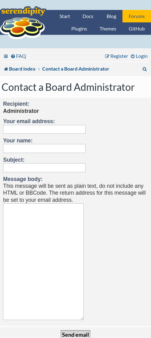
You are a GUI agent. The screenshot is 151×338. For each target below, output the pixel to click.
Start (65, 16)
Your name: (18, 140)
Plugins (79, 28)
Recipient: (16, 104)
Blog (111, 16)
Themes (108, 28)
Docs (87, 16)
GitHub (137, 28)
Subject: (13, 160)
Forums (137, 16)
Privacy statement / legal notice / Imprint (75, 333)
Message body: (22, 179)
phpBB (50, 328)
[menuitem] (18, 55)
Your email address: (29, 121)
